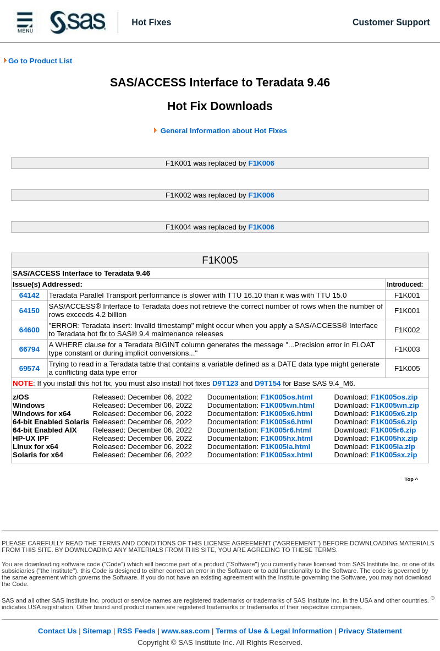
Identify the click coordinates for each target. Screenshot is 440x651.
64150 (29, 311)
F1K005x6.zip (394, 413)
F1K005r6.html (286, 430)
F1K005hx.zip (394, 438)
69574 (29, 368)
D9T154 (267, 383)
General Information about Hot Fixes (224, 131)
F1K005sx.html (286, 455)
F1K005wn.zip (395, 405)
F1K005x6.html (286, 413)
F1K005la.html (285, 446)
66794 (29, 349)
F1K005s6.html (286, 422)
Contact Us (57, 631)
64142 (29, 295)
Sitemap (96, 631)
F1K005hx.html (287, 438)
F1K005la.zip (393, 446)
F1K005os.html (287, 397)
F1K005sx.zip (394, 455)
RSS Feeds (136, 631)
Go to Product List (37, 61)
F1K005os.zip (394, 397)
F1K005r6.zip (393, 430)
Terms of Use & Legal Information (274, 631)
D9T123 (225, 383)
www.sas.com (186, 631)
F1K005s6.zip (394, 422)
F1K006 (261, 163)
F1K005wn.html (288, 405)
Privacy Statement (370, 631)
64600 (29, 330)
